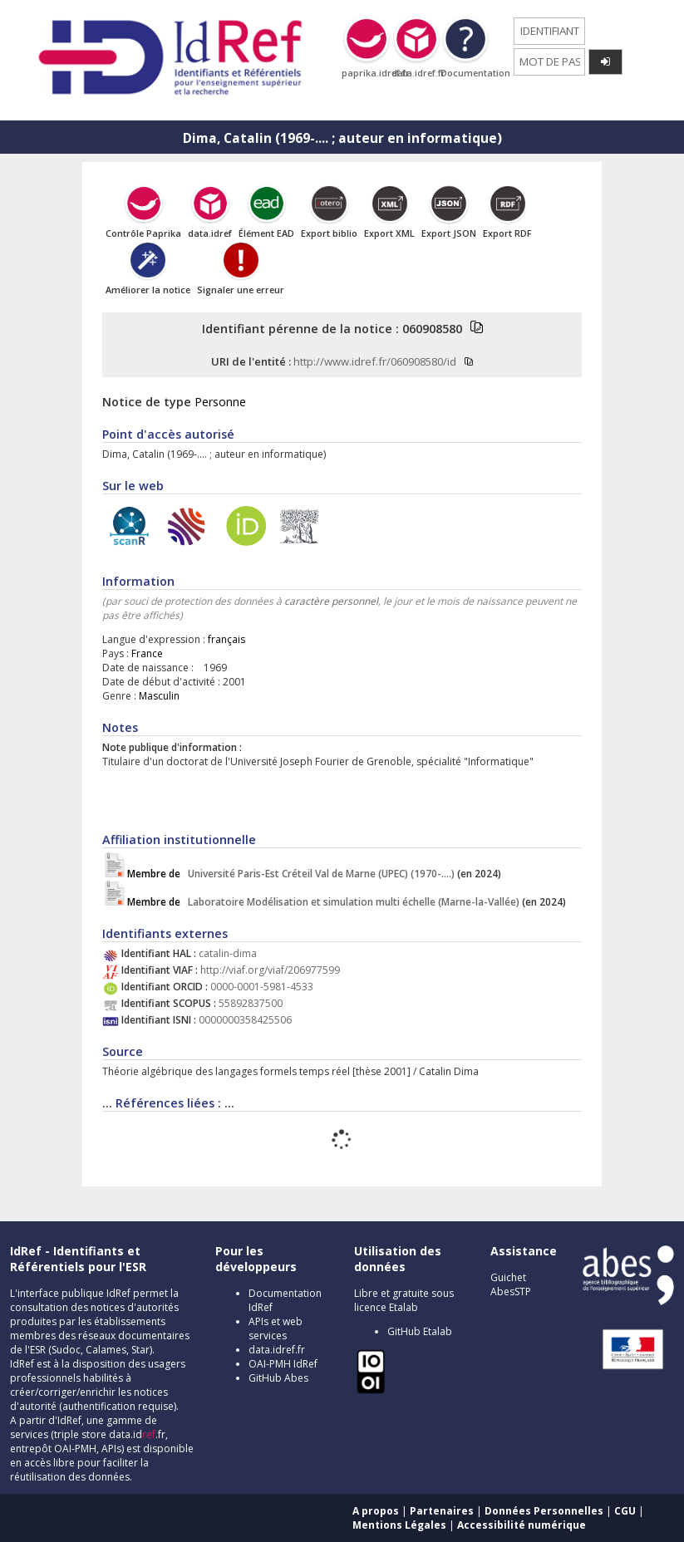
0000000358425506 (245, 1020)
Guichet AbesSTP (510, 1284)
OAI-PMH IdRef (283, 1364)
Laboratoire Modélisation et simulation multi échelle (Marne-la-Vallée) (324, 902)
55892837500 (251, 1003)
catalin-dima (228, 953)
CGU (625, 1511)
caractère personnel (331, 601)
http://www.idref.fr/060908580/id (374, 361)
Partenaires (442, 1511)
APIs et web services (276, 1328)
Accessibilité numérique (521, 1525)
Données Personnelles (544, 1511)
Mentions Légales (399, 1525)
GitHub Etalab (419, 1331)
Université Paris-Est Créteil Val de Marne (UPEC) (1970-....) (292, 874)
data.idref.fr (277, 1350)
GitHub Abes (278, 1378)
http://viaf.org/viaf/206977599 (270, 970)
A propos (375, 1511)
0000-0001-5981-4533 (261, 987)
